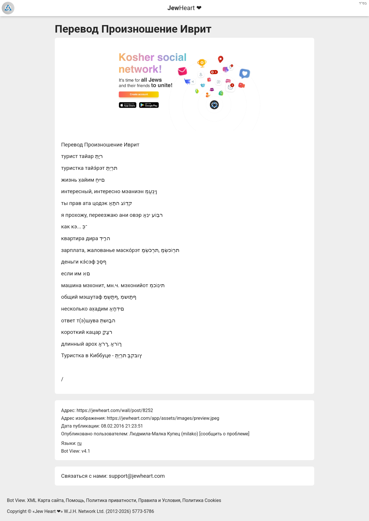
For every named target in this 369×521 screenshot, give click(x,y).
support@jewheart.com (137, 476)
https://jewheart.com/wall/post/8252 (115, 410)
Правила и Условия (159, 500)
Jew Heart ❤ (48, 511)
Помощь (75, 500)
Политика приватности (111, 500)
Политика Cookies (201, 500)
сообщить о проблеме (224, 434)
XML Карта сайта (45, 500)
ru (79, 443)
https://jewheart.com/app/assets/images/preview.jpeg (163, 418)
